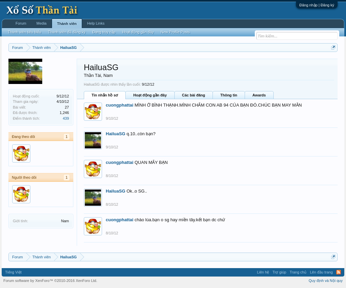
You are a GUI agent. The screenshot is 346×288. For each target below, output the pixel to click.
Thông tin (228, 95)
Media (41, 23)
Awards (259, 95)
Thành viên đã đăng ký (66, 32)
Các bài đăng (193, 95)
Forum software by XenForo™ (50, 281)
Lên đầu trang (321, 272)
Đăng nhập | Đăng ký (316, 5)
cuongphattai (119, 105)
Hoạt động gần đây (150, 95)
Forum (21, 23)
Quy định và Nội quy (326, 281)
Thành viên (67, 24)
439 (66, 118)
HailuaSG (115, 133)
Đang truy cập (103, 32)
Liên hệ (263, 272)
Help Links (95, 23)
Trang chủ (298, 272)
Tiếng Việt (13, 272)
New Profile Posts (175, 32)
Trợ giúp (279, 272)
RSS (338, 272)
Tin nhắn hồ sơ (105, 95)
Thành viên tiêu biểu (24, 32)
